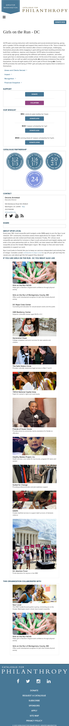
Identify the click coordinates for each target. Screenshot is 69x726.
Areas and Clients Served (14, 70)
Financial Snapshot (12, 83)
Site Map (34, 716)
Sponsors (34, 706)
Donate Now (60, 22)
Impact (7, 74)
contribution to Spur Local (32, 253)
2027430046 (9, 209)
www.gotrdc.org (12, 212)
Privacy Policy (34, 721)
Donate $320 (34, 130)
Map (23, 207)
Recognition (9, 79)
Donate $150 (34, 118)
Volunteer (34, 103)
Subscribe (34, 700)
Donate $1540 (34, 142)
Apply (34, 710)
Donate (34, 94)
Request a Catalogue (34, 695)
